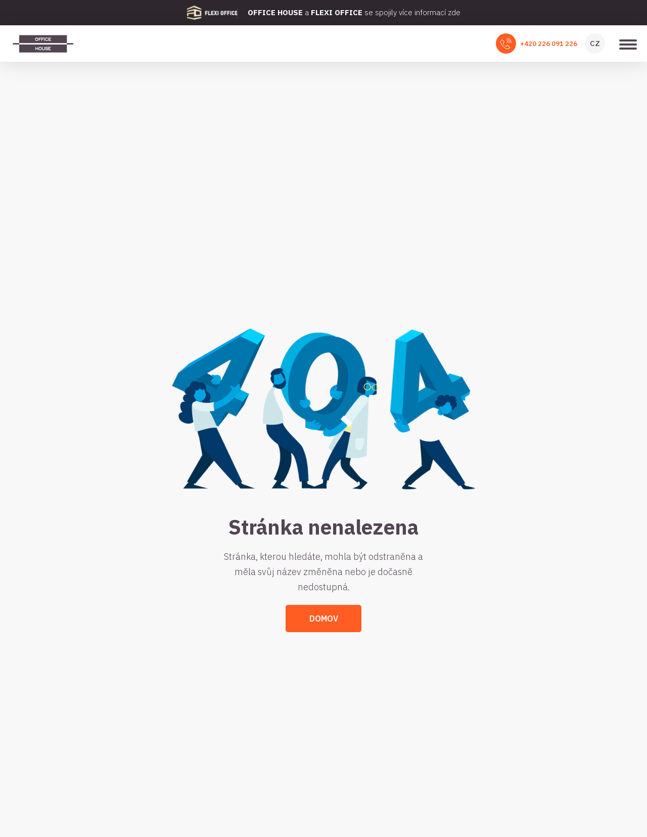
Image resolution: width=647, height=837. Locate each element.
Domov (323, 618)
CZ (595, 43)
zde (454, 12)
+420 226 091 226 (548, 43)
